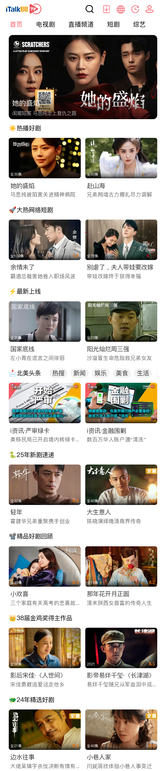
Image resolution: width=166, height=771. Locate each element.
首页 (16, 24)
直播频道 (81, 24)
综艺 (139, 24)
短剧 (113, 24)
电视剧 (45, 24)
